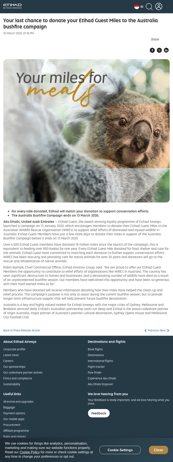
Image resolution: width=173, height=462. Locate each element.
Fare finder (95, 372)
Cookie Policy (30, 452)
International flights (100, 361)
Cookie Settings (120, 450)
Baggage (9, 407)
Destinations (96, 355)
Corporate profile (14, 349)
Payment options (14, 413)
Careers (8, 361)
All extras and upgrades (18, 401)
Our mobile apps (13, 419)
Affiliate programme (16, 431)
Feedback (98, 413)
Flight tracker (96, 367)
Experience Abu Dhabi (102, 378)
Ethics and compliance (17, 378)
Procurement (11, 425)
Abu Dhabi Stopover (100, 384)
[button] (138, 6)
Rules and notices (14, 436)
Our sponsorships (14, 367)
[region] (86, 450)
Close (158, 450)
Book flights (95, 349)
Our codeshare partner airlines (22, 372)
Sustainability (11, 384)
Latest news (11, 355)
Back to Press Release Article (21, 330)
